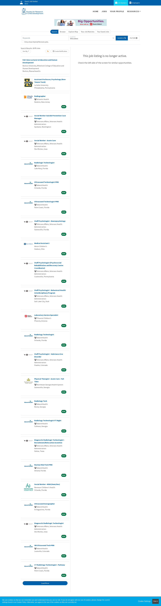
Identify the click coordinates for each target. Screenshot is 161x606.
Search (54, 32)
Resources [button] (133, 11)
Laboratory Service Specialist (46, 315)
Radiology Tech (40, 401)
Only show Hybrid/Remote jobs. (36, 42)
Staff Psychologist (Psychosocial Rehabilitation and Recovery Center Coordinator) (48, 265)
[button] (133, 38)
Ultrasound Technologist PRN (46, 182)
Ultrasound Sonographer (44, 504)
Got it (155, 601)
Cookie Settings (144, 601)
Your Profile (117, 11)
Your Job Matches (87, 32)
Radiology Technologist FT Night (47, 420)
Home (96, 11)
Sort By (25, 51)
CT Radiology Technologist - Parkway (49, 565)
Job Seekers (121, 2)
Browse (63, 32)
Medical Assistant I (42, 243)
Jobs (104, 11)
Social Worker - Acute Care (45, 140)
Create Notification (60, 51)
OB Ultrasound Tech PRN (44, 545)
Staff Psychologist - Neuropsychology (49, 221)
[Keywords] (45, 38)
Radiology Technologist (44, 334)
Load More (45, 583)
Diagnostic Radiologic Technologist (49, 523)
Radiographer (40, 96)
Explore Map (73, 32)
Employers (134, 2)
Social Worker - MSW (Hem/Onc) (47, 484)
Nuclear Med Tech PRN (43, 465)
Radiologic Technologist (44, 162)
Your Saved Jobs (103, 32)
